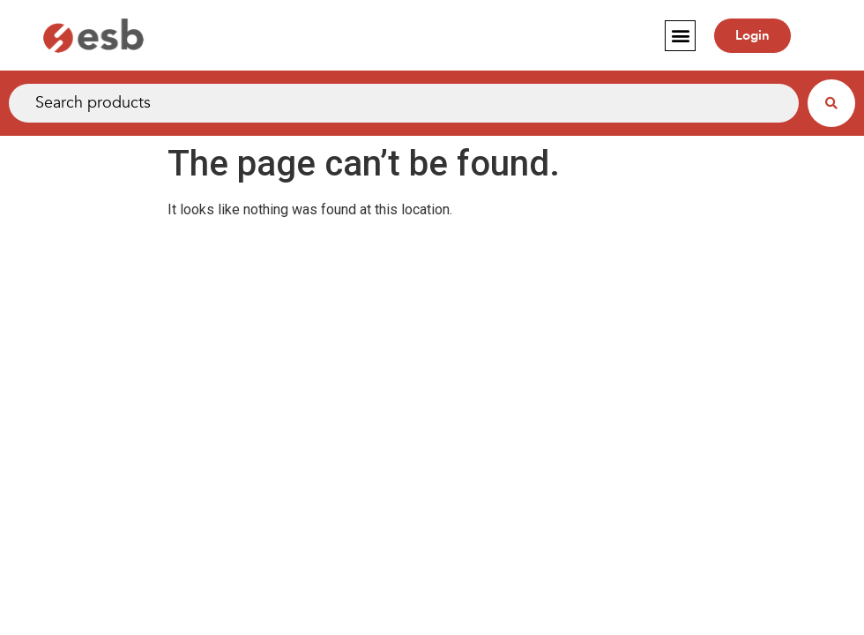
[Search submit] (831, 103)
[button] (680, 35)
